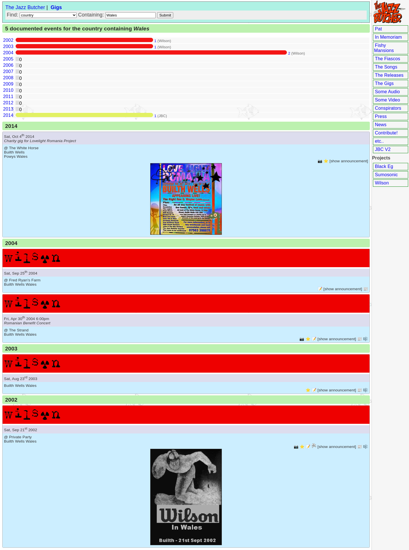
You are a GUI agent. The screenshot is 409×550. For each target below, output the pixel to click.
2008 (8, 77)
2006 (8, 65)
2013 (8, 109)
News (381, 124)
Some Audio (387, 91)
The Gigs (384, 83)
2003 (8, 46)
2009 (8, 84)
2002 (8, 40)
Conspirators (388, 108)
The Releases (389, 75)
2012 (8, 102)
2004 (8, 52)
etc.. (379, 141)
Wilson (382, 182)
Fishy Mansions (384, 48)
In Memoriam (388, 37)
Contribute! (386, 132)
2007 (8, 71)
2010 (8, 90)
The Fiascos (387, 58)
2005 (8, 59)
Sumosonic (386, 174)
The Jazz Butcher (25, 7)
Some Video (387, 99)
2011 (8, 96)
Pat (378, 28)
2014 (8, 115)
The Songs (386, 67)
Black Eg (384, 166)
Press (381, 116)
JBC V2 (383, 149)
